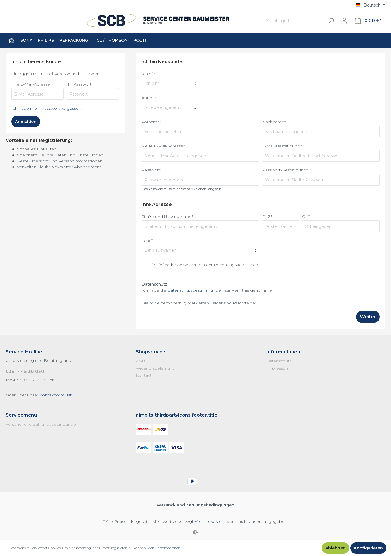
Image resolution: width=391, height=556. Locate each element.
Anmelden (26, 121)
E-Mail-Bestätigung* (282, 145)
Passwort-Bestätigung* (285, 170)
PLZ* (267, 216)
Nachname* (274, 121)
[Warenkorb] (368, 20)
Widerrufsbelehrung (155, 368)
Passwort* (151, 170)
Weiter (368, 316)
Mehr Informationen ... (165, 548)
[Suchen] (330, 21)
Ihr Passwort (79, 84)
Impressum (278, 368)
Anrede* (149, 97)
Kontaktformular (55, 395)
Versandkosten (209, 521)
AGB (140, 361)
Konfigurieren (368, 548)
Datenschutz (278, 361)
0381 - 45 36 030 (25, 371)
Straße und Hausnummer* (167, 216)
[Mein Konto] (344, 20)
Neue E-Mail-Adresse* (163, 145)
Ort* (306, 216)
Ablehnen (335, 548)
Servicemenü (21, 415)
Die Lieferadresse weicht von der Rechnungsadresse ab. (203, 264)
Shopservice (150, 352)
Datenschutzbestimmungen (195, 290)
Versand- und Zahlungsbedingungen (42, 424)
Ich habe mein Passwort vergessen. (46, 108)
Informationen (283, 352)
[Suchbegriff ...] (294, 21)
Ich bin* (149, 73)
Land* (147, 240)
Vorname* (151, 121)
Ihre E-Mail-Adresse (30, 84)
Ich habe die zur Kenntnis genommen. (208, 290)
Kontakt (143, 375)
